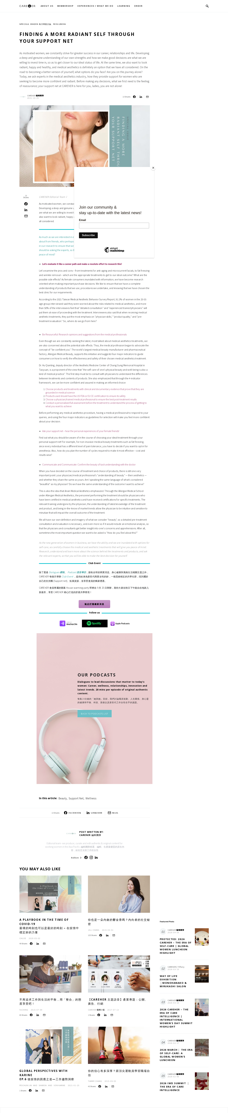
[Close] (153, 167)
